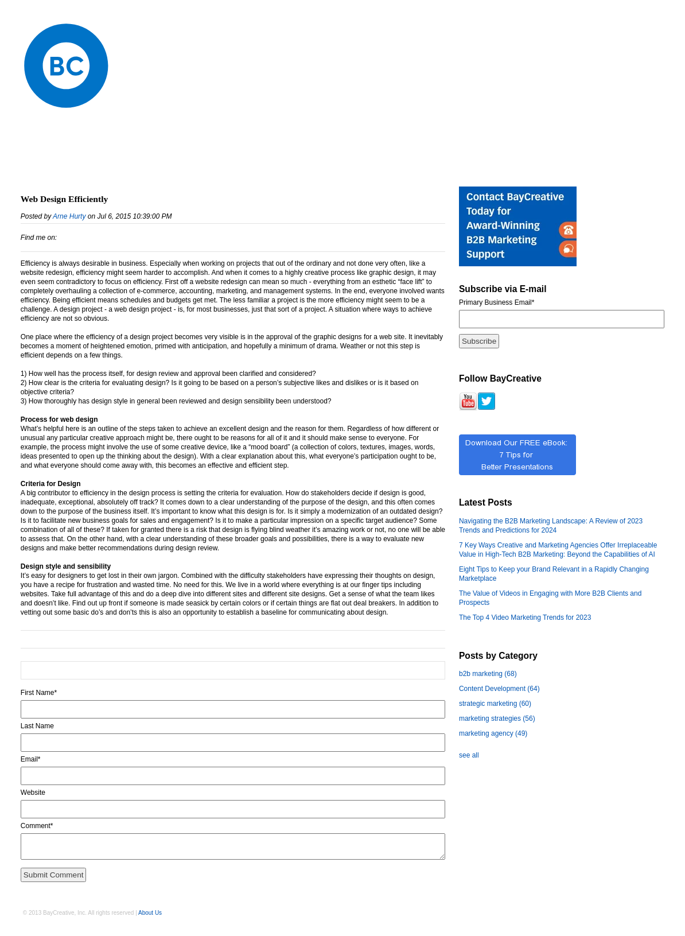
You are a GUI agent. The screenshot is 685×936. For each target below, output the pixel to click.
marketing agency (493, 733)
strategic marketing (495, 704)
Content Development (499, 689)
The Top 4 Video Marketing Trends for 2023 (525, 617)
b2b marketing (488, 674)
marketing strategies (497, 718)
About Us (150, 913)
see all (469, 755)
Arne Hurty (69, 216)
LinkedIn (66, 237)
